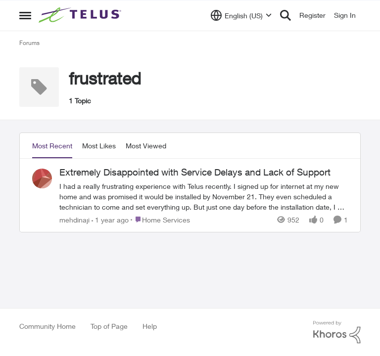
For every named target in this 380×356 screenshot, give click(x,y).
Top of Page (109, 326)
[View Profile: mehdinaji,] (42, 178)
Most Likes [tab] (99, 145)
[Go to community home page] (81, 15)
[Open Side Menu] (25, 15)
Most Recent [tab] (52, 145)
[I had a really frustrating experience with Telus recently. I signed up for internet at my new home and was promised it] (203, 196)
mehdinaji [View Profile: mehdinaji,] (74, 219)
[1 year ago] (110, 219)
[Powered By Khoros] (337, 332)
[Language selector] (241, 15)
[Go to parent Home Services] (160, 219)
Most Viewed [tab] (146, 145)
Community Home (47, 326)
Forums (29, 42)
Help (149, 326)
